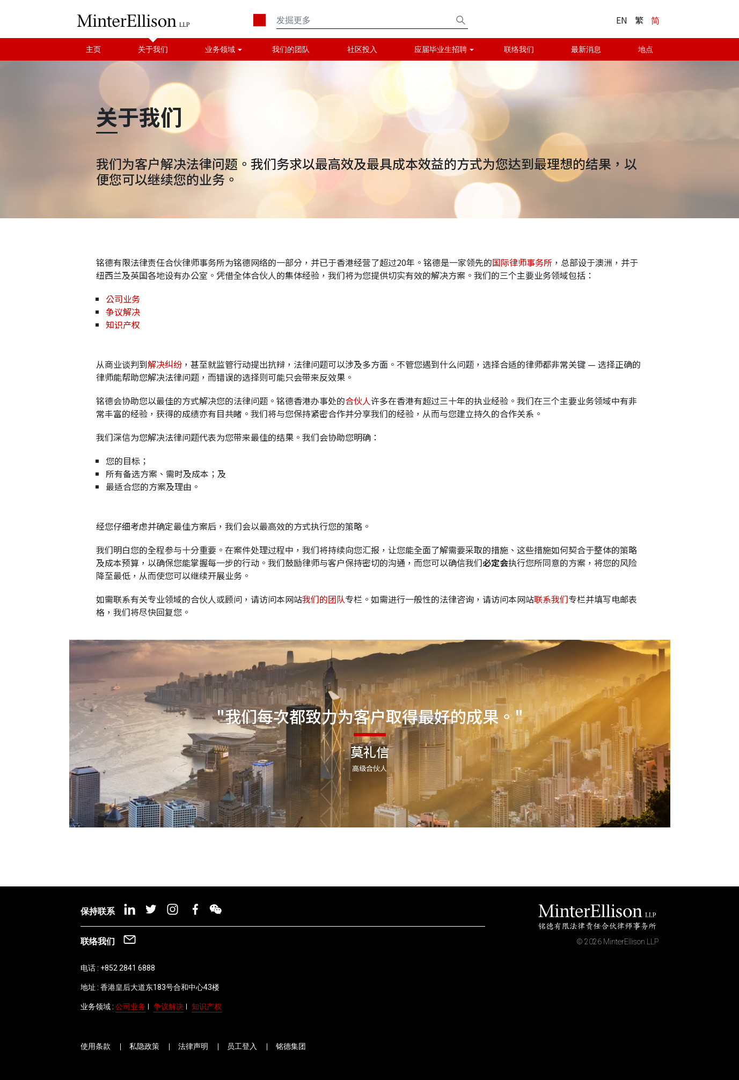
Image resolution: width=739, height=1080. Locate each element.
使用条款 (96, 1046)
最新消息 (586, 49)
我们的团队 (291, 49)
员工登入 (242, 1046)
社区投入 (362, 49)
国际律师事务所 (522, 262)
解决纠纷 (165, 364)
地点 (645, 49)
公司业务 (123, 298)
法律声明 (193, 1046)
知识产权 (123, 324)
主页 (93, 49)
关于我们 (153, 49)
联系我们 (551, 599)
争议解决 (123, 311)
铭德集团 (291, 1046)
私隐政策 (144, 1046)
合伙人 (358, 400)
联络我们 (519, 49)
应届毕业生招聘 (440, 49)
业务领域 (220, 49)
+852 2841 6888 (127, 968)
